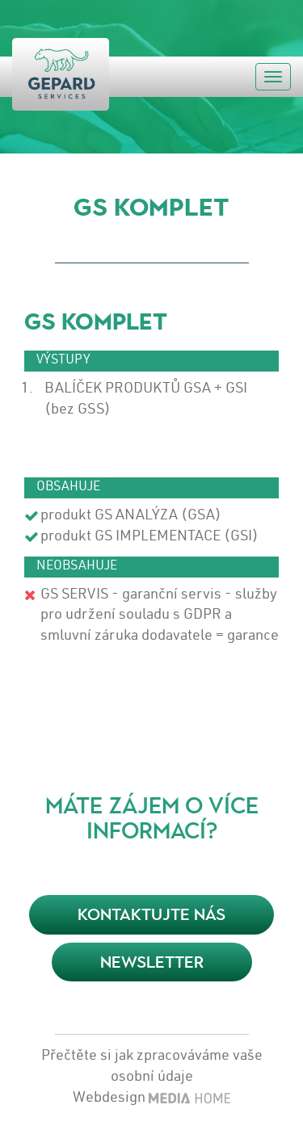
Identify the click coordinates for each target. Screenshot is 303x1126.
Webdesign (109, 1098)
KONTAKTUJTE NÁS (151, 914)
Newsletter (152, 962)
